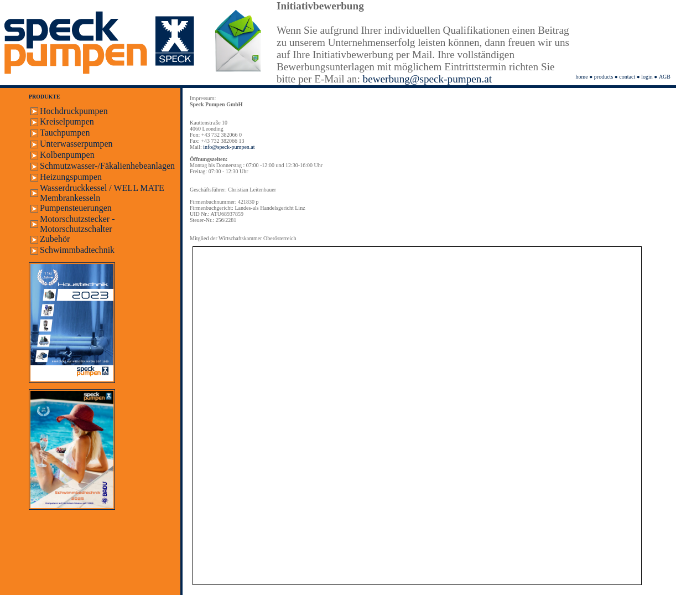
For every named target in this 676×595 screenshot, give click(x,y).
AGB (664, 77)
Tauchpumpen (65, 132)
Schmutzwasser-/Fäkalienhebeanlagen (107, 165)
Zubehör (55, 239)
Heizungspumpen (71, 177)
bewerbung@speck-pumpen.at (427, 79)
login (647, 77)
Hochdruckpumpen (74, 111)
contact (627, 77)
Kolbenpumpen (67, 154)
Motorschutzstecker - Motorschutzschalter (77, 224)
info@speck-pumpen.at (228, 147)
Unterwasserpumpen (76, 143)
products (603, 77)
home (582, 77)
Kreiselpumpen (67, 121)
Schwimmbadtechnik (77, 250)
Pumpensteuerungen (76, 208)
